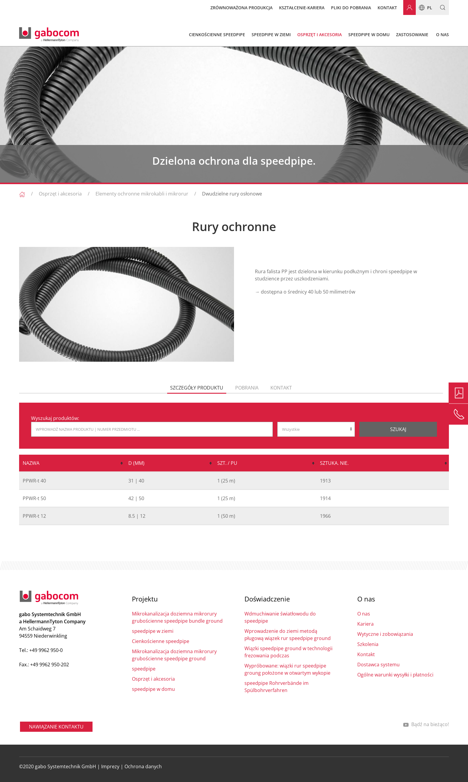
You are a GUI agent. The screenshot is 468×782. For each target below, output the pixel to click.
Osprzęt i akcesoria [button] (319, 34)
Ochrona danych (143, 766)
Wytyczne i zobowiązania (385, 634)
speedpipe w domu (153, 689)
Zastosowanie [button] (412, 34)
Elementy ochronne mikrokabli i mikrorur (142, 193)
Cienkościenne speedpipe (160, 641)
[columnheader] (72, 463)
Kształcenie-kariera (301, 7)
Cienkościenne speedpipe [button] (217, 34)
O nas (363, 613)
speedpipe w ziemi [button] (271, 34)
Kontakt (387, 7)
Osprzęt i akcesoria (60, 193)
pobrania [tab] (246, 387)
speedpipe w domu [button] (369, 34)
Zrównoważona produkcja (241, 7)
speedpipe (144, 668)
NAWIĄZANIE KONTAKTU (56, 726)
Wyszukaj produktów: (55, 418)
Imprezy (110, 766)
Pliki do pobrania (351, 7)
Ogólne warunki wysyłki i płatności (395, 674)
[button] (440, 7)
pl (424, 7)
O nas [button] (442, 34)
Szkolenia (367, 644)
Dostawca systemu (378, 664)
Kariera (365, 624)
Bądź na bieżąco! (426, 724)
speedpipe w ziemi (152, 631)
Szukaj (398, 429)
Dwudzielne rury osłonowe (232, 193)
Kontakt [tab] (281, 387)
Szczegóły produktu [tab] (196, 387)
